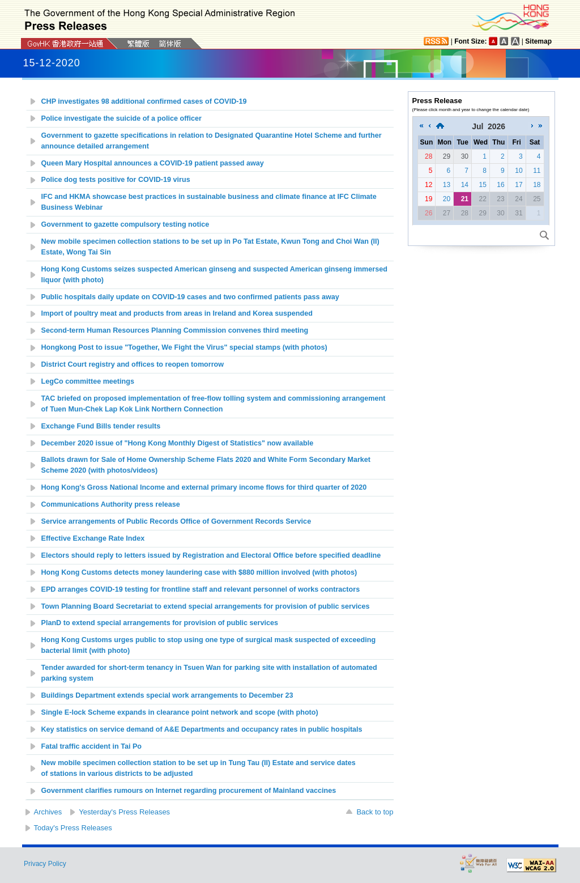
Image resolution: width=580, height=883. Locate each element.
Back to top (374, 812)
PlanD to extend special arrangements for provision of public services (160, 623)
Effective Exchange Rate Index (93, 538)
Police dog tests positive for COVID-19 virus (115, 180)
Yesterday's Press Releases (124, 812)
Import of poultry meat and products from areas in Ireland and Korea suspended (177, 313)
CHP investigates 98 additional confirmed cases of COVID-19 (144, 101)
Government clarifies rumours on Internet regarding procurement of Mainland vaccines (188, 791)
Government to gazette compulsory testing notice (125, 224)
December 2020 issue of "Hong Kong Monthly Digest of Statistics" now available (177, 443)
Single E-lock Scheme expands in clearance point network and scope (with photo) (179, 712)
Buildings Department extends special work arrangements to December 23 (167, 695)
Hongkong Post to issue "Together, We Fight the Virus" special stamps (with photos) (184, 347)
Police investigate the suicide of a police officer (121, 118)
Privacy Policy (45, 864)
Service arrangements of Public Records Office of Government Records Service (176, 521)
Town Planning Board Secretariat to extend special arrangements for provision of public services (205, 606)
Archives (48, 812)
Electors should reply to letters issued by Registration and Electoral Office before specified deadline (211, 555)
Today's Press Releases (73, 827)
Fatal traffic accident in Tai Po (91, 746)
